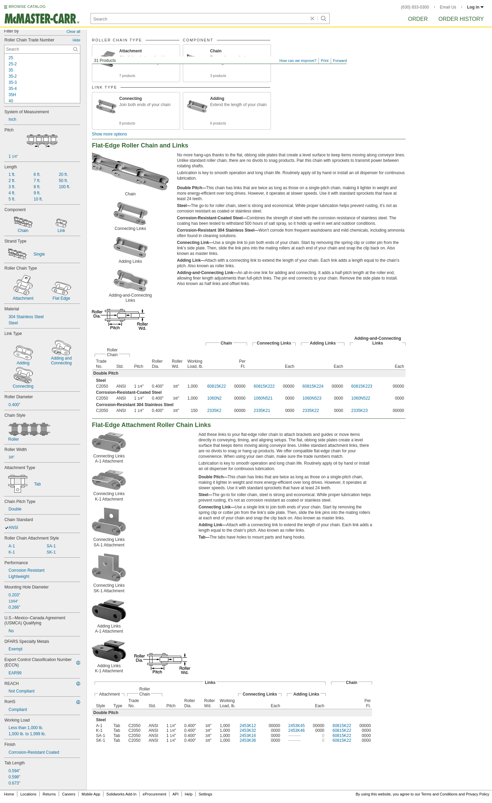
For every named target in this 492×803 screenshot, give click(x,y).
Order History (461, 19)
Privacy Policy (477, 794)
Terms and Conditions (439, 794)
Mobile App (91, 794)
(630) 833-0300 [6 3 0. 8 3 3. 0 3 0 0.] (415, 7)
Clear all (73, 31)
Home (9, 794)
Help (189, 794)
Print (325, 61)
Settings (205, 794)
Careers (68, 794)
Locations (28, 794)
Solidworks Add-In (121, 794)
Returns (49, 794)
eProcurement (154, 794)
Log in (475, 7)
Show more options (109, 134)
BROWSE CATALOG (27, 6)
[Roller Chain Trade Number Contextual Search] (42, 49)
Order (418, 19)
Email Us (448, 7)
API (176, 794)
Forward (340, 61)
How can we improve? (297, 61)
